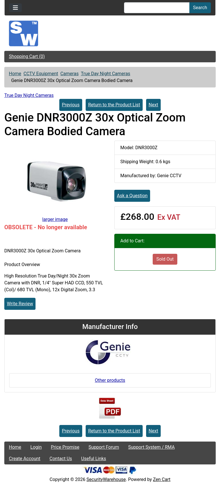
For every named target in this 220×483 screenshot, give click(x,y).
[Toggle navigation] (15, 7)
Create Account (24, 458)
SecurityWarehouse (106, 479)
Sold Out (165, 259)
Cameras (69, 73)
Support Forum (104, 447)
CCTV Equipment (40, 73)
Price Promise (65, 447)
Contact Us (61, 458)
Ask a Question (132, 195)
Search (200, 7)
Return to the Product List (114, 104)
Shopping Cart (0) (27, 56)
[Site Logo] (110, 33)
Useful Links (93, 458)
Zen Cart (161, 479)
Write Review (20, 303)
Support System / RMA (151, 447)
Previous (71, 104)
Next (153, 104)
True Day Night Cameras (105, 73)
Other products (110, 380)
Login (36, 447)
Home (15, 73)
